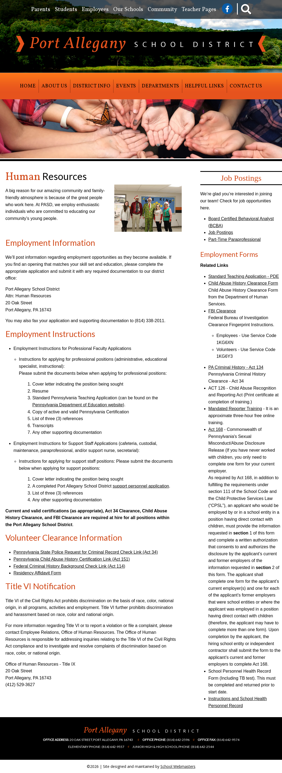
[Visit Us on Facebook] (227, 8)
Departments (160, 86)
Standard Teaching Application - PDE (243, 276)
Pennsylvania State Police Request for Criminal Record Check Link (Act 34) (85, 552)
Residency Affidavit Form (37, 573)
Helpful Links (204, 86)
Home (28, 86)
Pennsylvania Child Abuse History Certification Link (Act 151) (71, 559)
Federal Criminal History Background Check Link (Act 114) (69, 566)
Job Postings (220, 232)
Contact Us (246, 86)
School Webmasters (177, 766)
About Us (54, 86)
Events (126, 86)
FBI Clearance (222, 311)
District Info (92, 86)
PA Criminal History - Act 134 (235, 367)
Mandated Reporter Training (235, 408)
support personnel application (141, 486)
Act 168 (215, 429)
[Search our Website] (242, 10)
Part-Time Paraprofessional (234, 239)
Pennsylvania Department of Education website (77, 405)
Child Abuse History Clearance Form (243, 283)
